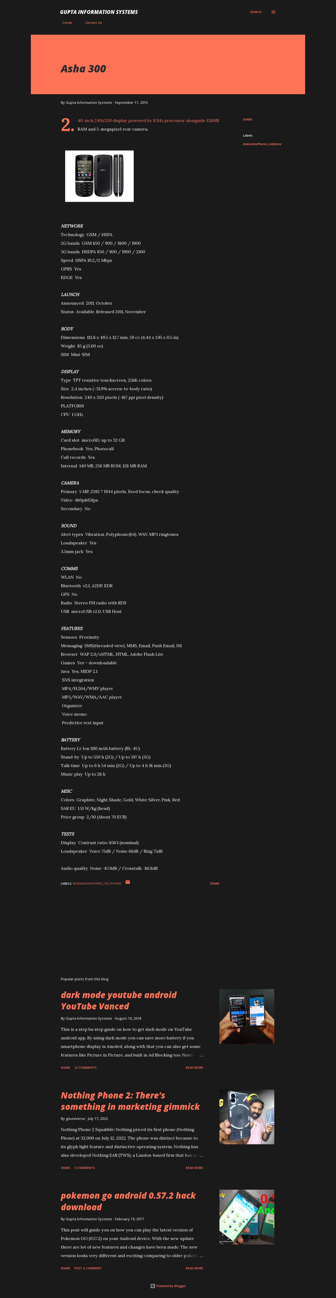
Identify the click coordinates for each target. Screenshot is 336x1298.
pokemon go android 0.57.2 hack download (128, 1201)
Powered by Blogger (168, 1286)
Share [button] (247, 119)
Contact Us (90, 23)
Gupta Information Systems (99, 11)
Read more (194, 1068)
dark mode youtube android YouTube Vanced (119, 1000)
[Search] (255, 12)
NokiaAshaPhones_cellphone (262, 144)
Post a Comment (88, 1268)
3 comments (84, 1168)
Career (65, 23)
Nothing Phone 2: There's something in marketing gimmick (130, 1100)
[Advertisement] (133, 923)
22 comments (85, 1068)
